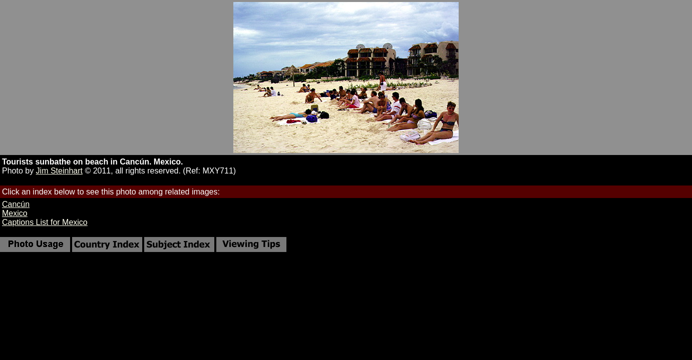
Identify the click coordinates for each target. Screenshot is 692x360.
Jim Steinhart (59, 170)
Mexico (15, 213)
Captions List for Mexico (45, 222)
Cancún (16, 204)
